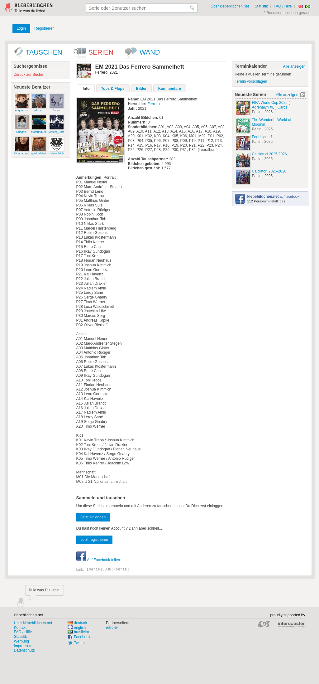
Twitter (79, 643)
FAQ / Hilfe (283, 6)
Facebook (82, 637)
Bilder (141, 88)
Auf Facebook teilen (98, 560)
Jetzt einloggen (93, 517)
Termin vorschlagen (251, 81)
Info (86, 88)
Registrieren (44, 28)
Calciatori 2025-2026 (269, 171)
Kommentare (169, 88)
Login (21, 28)
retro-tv (112, 627)
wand (150, 52)
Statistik (261, 6)
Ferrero (153, 104)
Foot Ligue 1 (262, 137)
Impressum (23, 646)
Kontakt (20, 627)
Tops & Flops (113, 88)
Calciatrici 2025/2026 (269, 154)
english (77, 627)
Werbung (21, 641)
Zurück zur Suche (28, 74)
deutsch (77, 623)
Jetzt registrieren (94, 539)
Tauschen (44, 52)
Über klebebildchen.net (230, 6)
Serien (100, 52)
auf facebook (273, 196)
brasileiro (78, 632)
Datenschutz (24, 650)
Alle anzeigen (294, 66)
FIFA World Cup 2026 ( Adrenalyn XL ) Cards (271, 104)
